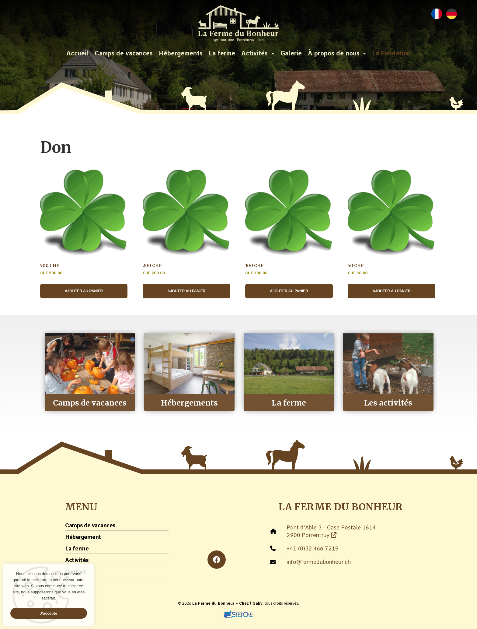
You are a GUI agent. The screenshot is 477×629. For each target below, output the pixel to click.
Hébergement (83, 537)
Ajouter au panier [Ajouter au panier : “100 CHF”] (289, 291)
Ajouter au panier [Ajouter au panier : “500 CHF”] (84, 291)
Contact (75, 571)
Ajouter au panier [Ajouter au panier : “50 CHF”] (392, 291)
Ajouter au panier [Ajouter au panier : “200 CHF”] (186, 291)
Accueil (77, 53)
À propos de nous (334, 53)
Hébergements (181, 53)
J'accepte (48, 613)
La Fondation (391, 53)
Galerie (291, 53)
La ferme (222, 53)
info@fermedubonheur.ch (319, 562)
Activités (254, 53)
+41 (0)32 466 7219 (313, 548)
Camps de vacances (124, 53)
